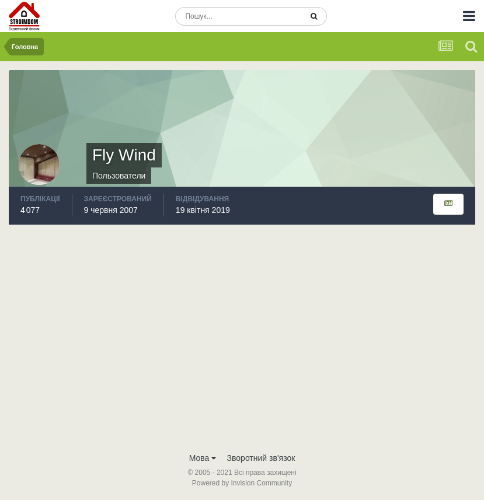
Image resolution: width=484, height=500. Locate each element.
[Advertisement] (242, 358)
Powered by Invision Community (242, 483)
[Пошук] (238, 16)
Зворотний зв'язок (261, 458)
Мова (203, 458)
